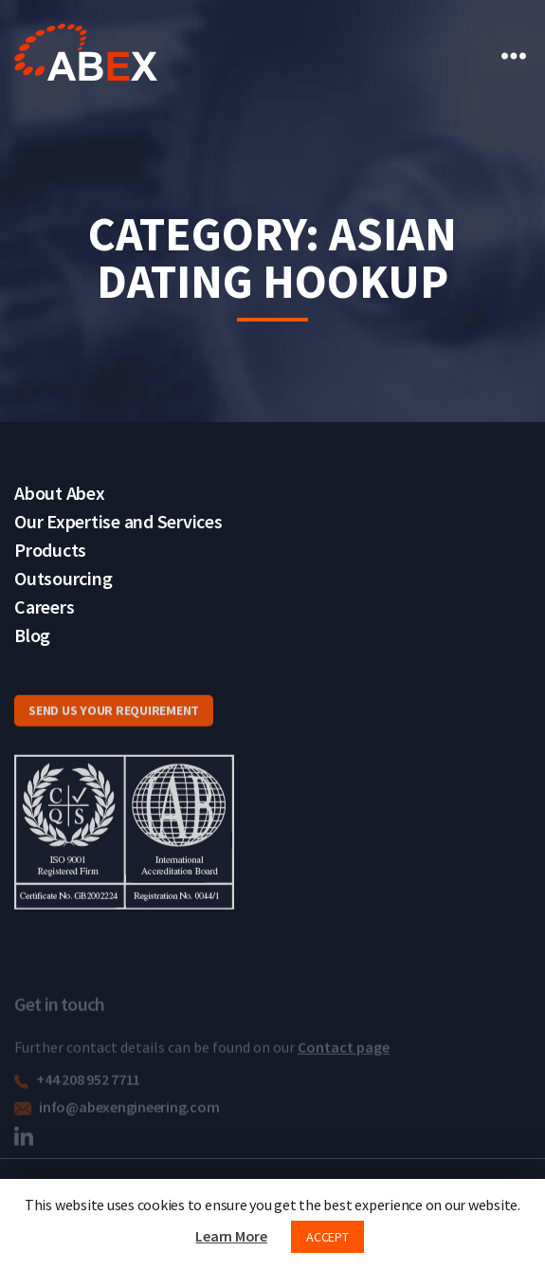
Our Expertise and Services (118, 521)
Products (50, 549)
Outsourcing (63, 578)
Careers (44, 606)
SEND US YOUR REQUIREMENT (113, 726)
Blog (32, 635)
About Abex (59, 493)
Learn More (231, 1235)
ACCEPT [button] (327, 1236)
